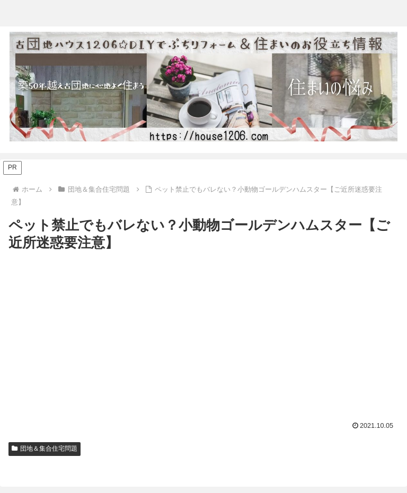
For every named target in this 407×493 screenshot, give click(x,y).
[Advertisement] (203, 333)
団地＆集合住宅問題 (44, 448)
